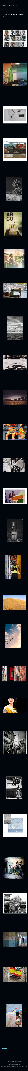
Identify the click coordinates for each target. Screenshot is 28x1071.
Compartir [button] (4, 1048)
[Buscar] (25, 2)
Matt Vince (18, 1064)
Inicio (4, 8)
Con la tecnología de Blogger (14, 1061)
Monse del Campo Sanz (10, 5)
